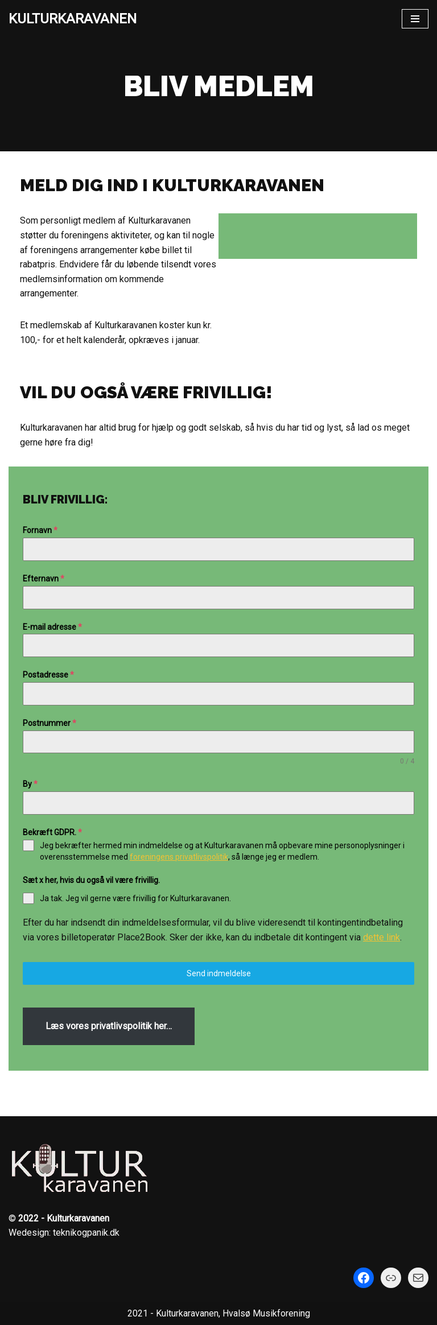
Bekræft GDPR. (52, 832)
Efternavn (43, 578)
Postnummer (49, 723)
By (30, 784)
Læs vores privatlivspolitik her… (109, 1026)
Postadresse (48, 674)
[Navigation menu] (415, 18)
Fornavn (40, 530)
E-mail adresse (52, 626)
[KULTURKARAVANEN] (73, 19)
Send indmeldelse (219, 973)
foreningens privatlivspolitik (179, 856)
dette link (381, 937)
